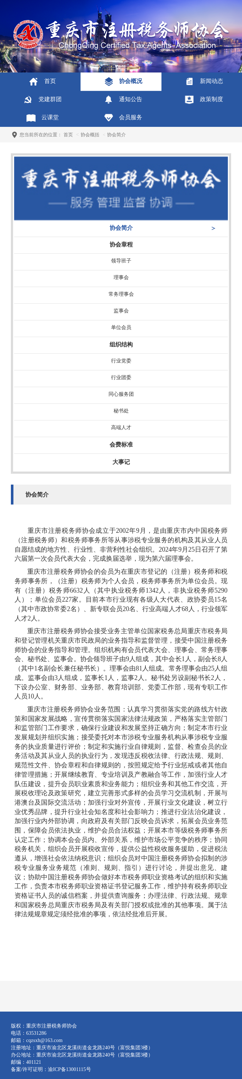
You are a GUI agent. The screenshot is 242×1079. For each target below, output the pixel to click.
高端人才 (121, 427)
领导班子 (121, 260)
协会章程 (121, 244)
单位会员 (121, 327)
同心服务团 (121, 394)
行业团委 (121, 377)
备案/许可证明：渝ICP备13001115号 (51, 1069)
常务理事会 (121, 294)
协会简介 (121, 228)
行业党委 (121, 361)
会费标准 (121, 444)
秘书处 (121, 411)
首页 (68, 134)
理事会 (121, 277)
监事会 (121, 311)
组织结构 (121, 344)
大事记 (121, 462)
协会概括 (90, 134)
